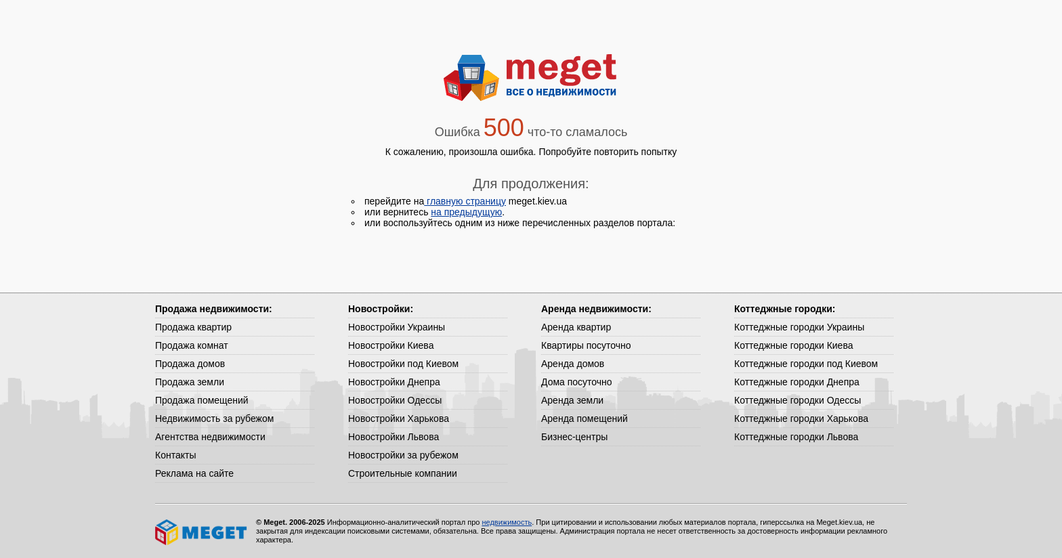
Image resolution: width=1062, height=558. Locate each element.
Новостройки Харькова (398, 418)
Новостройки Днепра (394, 382)
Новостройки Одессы (395, 400)
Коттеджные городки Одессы (797, 400)
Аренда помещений (584, 418)
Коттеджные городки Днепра (796, 382)
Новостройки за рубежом (403, 455)
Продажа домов (190, 363)
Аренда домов (572, 363)
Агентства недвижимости (210, 436)
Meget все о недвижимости (202, 532)
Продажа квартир (193, 327)
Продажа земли (189, 382)
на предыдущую (466, 212)
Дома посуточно (576, 382)
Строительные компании (402, 473)
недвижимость (507, 522)
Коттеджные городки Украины (799, 327)
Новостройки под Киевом (403, 363)
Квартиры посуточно (586, 345)
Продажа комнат (191, 345)
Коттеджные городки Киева (793, 345)
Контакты (175, 455)
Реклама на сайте (194, 473)
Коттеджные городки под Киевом (806, 363)
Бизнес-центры (574, 436)
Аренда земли (572, 400)
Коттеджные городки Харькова (801, 418)
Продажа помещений (202, 400)
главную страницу (465, 201)
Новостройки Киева (390, 345)
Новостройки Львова (393, 436)
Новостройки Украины (396, 327)
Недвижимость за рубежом (214, 418)
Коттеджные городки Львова (796, 436)
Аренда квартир (576, 327)
